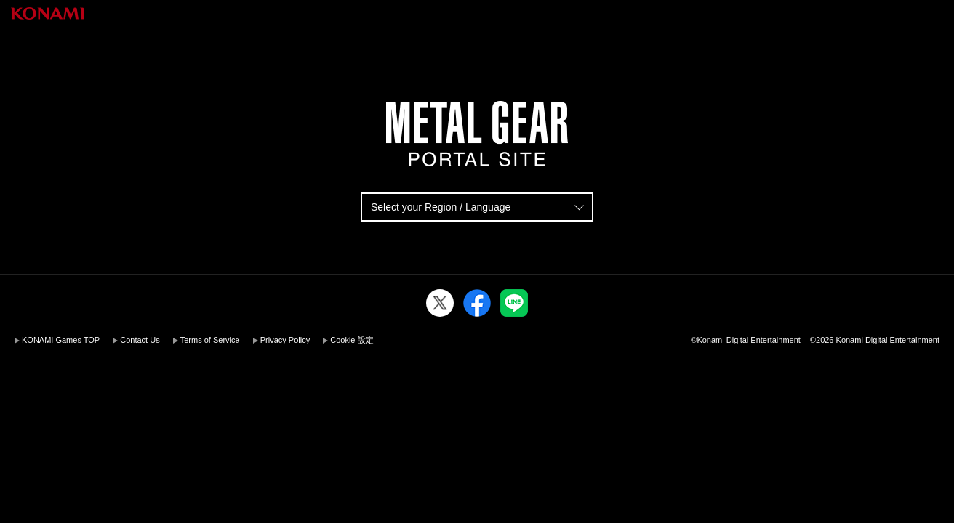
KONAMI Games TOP (61, 340)
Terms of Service (210, 340)
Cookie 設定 (351, 340)
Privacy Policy (285, 340)
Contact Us (139, 340)
